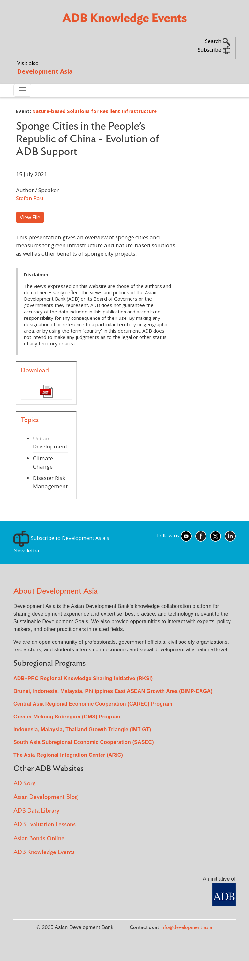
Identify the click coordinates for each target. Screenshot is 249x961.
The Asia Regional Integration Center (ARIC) (68, 755)
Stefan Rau (29, 198)
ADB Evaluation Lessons (44, 825)
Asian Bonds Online (38, 839)
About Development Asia (55, 591)
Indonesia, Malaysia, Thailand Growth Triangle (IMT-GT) (82, 729)
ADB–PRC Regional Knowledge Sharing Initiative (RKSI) (83, 678)
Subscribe (214, 49)
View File (30, 217)
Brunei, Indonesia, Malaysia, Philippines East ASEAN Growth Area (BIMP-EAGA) (113, 691)
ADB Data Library (36, 811)
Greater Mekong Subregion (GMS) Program (66, 716)
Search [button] (217, 41)
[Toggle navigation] (22, 90)
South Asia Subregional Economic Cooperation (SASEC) (83, 742)
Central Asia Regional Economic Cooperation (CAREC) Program (92, 704)
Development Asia (44, 71)
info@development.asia (186, 927)
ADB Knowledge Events (44, 852)
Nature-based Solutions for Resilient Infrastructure (94, 111)
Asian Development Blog (45, 797)
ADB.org (24, 783)
